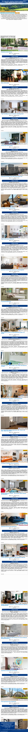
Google (2, 723)
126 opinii (19, 59)
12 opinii (14, 668)
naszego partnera (20, 66)
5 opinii (19, 156)
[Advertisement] (14, 27)
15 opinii (13, 519)
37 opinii (20, 552)
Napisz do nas (24, 729)
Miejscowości (13, 11)
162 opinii (22, 419)
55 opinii (21, 701)
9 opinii (14, 634)
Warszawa (25, 39)
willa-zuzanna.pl (25, 0)
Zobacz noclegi (14, 57)
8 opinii (20, 221)
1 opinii (23, 286)
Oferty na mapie (8, 11)
